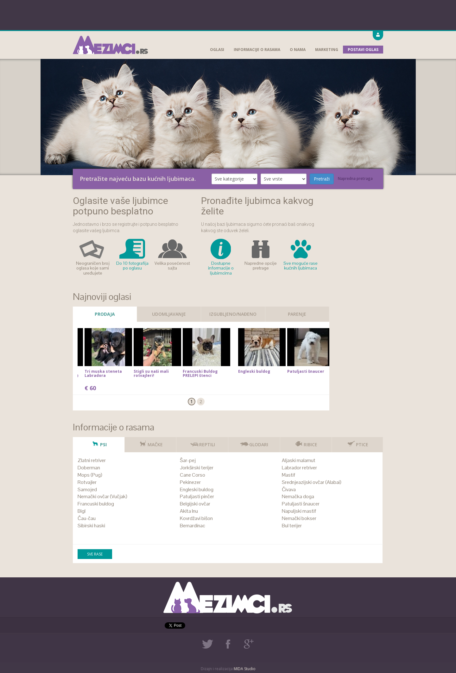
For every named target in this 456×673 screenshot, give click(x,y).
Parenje (297, 314)
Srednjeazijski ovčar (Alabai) (311, 482)
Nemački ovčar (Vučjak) (102, 496)
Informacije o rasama (257, 49)
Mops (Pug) (90, 475)
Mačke (150, 442)
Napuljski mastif (299, 511)
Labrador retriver (299, 467)
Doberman (89, 467)
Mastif (288, 475)
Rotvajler (87, 482)
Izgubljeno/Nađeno (232, 314)
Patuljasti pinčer (197, 496)
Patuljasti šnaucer (301, 503)
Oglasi (217, 49)
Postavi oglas (363, 49)
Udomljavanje (169, 314)
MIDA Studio (245, 668)
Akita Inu (189, 511)
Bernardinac (192, 525)
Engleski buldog (196, 489)
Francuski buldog (96, 503)
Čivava (289, 489)
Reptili (202, 442)
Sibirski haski (91, 525)
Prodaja (105, 314)
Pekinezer (190, 482)
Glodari (254, 442)
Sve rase (95, 554)
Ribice (305, 442)
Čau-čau (87, 518)
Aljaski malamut (298, 460)
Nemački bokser (299, 518)
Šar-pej (188, 460)
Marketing (326, 49)
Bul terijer (292, 525)
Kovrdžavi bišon (196, 518)
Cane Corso (192, 475)
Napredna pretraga (355, 178)
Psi (99, 442)
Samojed (87, 489)
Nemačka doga (298, 496)
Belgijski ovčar (195, 503)
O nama (298, 49)
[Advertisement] (228, 14)
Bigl (82, 511)
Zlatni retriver (92, 460)
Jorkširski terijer (196, 467)
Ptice (357, 442)
